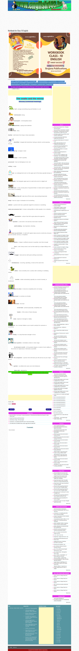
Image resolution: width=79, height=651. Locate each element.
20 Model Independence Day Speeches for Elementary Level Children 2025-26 (61, 287)
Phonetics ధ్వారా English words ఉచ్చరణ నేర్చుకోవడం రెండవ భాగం (61, 389)
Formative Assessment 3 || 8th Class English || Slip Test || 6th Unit (60, 138)
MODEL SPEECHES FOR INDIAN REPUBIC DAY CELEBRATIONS (61, 172)
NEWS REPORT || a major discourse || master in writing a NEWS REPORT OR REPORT (60, 456)
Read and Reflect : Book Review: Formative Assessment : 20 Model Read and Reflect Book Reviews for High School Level (29, 416)
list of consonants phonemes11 (59, 398)
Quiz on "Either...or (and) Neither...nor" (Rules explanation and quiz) (60, 555)
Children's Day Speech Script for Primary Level (61, 261)
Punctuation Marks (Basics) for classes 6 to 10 (61, 141)
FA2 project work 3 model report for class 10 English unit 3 (61, 493)
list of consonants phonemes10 (59, 397)
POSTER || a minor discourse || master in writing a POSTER (61, 440)
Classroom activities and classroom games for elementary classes (60, 214)
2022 (58, 614)
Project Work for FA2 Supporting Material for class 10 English (61, 484)
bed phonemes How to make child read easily (61, 415)
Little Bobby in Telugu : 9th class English (17, 419)
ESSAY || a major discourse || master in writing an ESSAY (60, 462)
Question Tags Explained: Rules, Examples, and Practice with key (61, 517)
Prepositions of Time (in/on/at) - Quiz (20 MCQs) (61, 334)
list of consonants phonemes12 (59, 400)
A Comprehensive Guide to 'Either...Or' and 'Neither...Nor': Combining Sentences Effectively (61, 520)
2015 (58, 638)
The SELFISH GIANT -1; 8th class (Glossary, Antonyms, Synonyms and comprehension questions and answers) (61, 168)
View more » (68, 263)
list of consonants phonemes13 (59, 402)
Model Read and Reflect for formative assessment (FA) (60, 149)
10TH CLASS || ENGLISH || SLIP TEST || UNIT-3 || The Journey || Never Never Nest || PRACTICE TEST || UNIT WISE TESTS (61, 316)
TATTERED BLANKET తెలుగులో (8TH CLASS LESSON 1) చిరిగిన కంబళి (61, 135)
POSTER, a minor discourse (30, 628)
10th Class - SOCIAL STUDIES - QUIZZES (16, 608)
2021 (58, 615)
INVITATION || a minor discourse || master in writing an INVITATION (61, 438)
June (58, 623)
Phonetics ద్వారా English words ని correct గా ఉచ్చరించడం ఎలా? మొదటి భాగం (61, 392)
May (57, 624)
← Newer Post (11, 409)
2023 (58, 612)
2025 (58, 609)
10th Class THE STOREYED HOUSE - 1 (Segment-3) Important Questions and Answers (60, 341)
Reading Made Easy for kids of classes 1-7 (61, 255)
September (59, 618)
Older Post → (48, 409)
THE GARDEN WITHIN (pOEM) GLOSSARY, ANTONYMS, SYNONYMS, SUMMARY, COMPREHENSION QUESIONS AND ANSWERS (61, 159)
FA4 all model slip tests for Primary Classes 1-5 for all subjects (60, 249)
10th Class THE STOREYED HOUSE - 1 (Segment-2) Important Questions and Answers (60, 345)
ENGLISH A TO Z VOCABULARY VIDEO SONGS (60, 227)
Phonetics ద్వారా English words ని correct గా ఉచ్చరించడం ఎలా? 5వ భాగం (61, 380)
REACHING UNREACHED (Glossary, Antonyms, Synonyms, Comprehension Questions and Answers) (61, 175)
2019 (58, 632)
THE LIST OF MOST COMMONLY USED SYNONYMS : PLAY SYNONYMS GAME (60, 155)
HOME (11, 647)
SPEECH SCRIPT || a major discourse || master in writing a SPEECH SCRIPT (60, 452)
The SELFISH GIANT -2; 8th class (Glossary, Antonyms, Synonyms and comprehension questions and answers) (61, 164)
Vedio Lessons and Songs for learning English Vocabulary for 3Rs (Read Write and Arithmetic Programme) (61, 223)
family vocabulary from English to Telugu (61, 247)
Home (30, 409)
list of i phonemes (57, 409)
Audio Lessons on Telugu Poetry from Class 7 (60, 588)
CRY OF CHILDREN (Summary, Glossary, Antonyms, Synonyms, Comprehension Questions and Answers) (61, 179)
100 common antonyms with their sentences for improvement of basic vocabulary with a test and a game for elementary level (60, 376)
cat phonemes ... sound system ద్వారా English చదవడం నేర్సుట (60, 418)
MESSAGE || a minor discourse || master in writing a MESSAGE (61, 449)
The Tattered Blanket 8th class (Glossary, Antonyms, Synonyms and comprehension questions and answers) (61, 196)
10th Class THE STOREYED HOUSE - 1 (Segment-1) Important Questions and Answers (60, 349)
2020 (58, 631)
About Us (15, 647)
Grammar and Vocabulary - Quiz (59, 544)
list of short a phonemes (58, 412)
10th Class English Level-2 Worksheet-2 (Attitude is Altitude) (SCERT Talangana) (31, 621)
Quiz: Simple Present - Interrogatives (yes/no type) (60, 553)
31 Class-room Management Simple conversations (60, 252)
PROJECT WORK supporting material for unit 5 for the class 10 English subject (61, 487)
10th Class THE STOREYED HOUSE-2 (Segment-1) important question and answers (60, 337)
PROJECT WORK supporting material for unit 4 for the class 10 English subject (61, 490)
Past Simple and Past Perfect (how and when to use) (61, 539)
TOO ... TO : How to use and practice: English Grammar (60, 533)
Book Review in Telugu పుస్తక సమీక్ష (31, 608)
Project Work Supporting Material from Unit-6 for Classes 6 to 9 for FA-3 (61, 146)
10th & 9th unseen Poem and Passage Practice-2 (60, 357)
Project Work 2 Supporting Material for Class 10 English (61, 498)
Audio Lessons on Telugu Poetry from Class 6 (60, 591)
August (58, 620)
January (58, 629)
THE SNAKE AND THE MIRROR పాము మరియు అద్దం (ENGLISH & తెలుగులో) (22, 423)
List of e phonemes (57, 407)
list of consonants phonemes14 (59, 404)
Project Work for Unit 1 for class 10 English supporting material (61, 501)
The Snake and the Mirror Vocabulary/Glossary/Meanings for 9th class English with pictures (30, 87)
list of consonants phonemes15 (59, 405)
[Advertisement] (39, 20)
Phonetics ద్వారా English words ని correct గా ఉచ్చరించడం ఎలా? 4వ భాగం (61, 383)
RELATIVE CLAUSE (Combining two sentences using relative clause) (60, 530)
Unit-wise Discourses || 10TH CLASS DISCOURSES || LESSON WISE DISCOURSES (60, 431)
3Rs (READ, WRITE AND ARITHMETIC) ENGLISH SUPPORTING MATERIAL (60, 230)
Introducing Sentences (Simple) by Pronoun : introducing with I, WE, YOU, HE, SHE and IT (61, 510)
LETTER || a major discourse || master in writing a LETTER (61, 459)
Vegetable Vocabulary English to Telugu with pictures (61, 245)
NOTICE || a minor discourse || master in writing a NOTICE (61, 446)
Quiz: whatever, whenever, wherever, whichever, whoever (60, 547)
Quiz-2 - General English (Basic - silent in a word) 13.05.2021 (61, 325)
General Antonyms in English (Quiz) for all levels (61, 211)
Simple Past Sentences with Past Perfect (17, 418)
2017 (58, 635)
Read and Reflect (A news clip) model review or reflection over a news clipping (61, 474)
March (58, 626)
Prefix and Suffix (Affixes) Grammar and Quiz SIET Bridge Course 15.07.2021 (31, 625)
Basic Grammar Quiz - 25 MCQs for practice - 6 (60, 328)
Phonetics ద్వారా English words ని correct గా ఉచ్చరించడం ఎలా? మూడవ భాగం (61, 386)
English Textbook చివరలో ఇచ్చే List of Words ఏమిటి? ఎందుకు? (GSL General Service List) (60, 563)
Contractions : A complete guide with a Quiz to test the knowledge (22, 421)
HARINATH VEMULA (15, 88)
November (58, 617)
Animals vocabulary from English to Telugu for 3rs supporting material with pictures (61, 239)
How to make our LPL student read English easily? (61, 395)
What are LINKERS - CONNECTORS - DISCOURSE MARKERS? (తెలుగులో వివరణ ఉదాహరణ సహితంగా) (61, 559)
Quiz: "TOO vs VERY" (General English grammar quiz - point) (60, 550)
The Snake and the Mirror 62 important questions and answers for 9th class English (60, 354)
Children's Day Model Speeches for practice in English (60, 152)
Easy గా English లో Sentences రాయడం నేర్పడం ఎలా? (60, 233)
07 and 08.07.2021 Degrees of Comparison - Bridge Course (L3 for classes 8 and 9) (31, 617)
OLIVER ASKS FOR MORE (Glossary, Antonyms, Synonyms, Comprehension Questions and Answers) (61, 183)
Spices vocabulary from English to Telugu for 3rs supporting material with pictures (61, 236)
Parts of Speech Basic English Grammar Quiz (61, 331)
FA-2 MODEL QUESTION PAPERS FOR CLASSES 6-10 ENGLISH (60, 366)
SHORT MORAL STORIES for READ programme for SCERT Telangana (60, 208)
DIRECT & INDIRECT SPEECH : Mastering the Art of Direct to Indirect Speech (61, 524)
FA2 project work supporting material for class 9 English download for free (61, 495)
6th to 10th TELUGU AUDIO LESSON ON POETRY (61, 585)
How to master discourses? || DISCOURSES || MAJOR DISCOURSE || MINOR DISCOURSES (60, 427)
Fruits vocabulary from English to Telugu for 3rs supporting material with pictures (61, 242)
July (57, 621)
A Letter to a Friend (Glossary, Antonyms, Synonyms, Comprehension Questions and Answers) (61, 188)
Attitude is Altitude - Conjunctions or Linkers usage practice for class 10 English (60, 567)
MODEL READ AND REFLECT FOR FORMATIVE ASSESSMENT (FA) (60, 144)
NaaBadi (49, 649)
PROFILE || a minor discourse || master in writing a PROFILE (61, 435)
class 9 (14, 403)
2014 (58, 640)
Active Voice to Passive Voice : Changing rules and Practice (61, 128)
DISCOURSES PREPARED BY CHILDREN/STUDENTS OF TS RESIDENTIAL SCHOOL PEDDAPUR (61, 599)
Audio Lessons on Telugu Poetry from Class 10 (60, 576)
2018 (58, 634)
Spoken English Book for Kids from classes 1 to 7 (60, 258)
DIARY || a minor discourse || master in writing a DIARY (60, 443)
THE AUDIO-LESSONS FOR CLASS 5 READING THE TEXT (60, 217)
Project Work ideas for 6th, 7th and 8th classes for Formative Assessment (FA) (61, 481)
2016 (58, 637)
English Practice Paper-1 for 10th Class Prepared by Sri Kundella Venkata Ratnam (61, 363)
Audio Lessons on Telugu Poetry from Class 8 (60, 582)
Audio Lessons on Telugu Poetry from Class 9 (60, 579)
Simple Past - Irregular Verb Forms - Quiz (61, 536)
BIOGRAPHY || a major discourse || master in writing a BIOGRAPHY (61, 465)
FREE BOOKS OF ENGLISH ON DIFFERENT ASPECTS (61, 220)
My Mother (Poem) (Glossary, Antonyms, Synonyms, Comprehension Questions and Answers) (61, 192)
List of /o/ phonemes (58, 411)
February (58, 627)
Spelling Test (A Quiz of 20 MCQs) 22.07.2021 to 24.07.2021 (60, 542)
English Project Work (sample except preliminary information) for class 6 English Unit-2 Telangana (60, 477)
